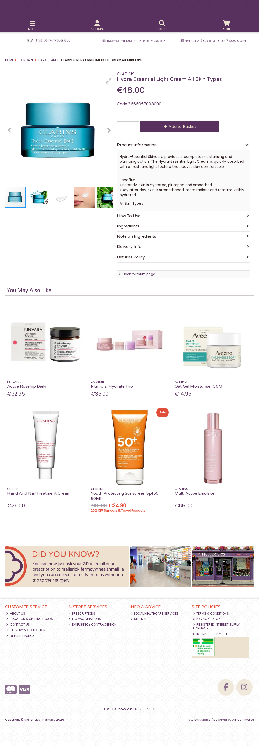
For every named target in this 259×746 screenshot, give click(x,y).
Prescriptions (81, 613)
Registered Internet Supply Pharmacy (216, 626)
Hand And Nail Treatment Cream (38, 493)
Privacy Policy (206, 619)
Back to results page (139, 274)
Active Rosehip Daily (26, 386)
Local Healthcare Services (155, 613)
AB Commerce (243, 719)
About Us (15, 613)
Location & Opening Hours (29, 619)
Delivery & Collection (25, 630)
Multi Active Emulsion (195, 493)
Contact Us (18, 624)
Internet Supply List (210, 634)
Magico (205, 719)
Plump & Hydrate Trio (112, 386)
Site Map (139, 619)
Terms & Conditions (211, 613)
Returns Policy (20, 636)
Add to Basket (180, 126)
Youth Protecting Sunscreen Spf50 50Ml (124, 496)
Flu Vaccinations (84, 619)
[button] (109, 81)
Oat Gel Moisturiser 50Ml (199, 386)
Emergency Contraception (92, 624)
